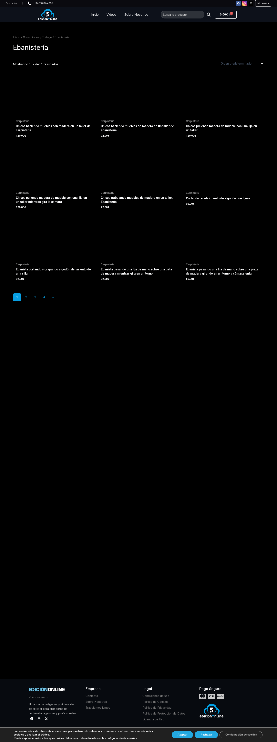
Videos (111, 14)
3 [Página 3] (35, 297)
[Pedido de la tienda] (241, 64)
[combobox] (182, 14)
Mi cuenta (263, 3)
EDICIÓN (47, 689)
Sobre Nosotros (136, 14)
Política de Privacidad (156, 707)
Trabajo (47, 37)
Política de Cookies (155, 702)
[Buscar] (208, 14)
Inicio (95, 14)
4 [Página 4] (44, 297)
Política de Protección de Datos (163, 713)
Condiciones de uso (155, 696)
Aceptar (181, 735)
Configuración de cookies (241, 735)
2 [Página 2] (26, 297)
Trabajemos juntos (98, 707)
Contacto (92, 696)
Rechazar (205, 735)
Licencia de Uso (153, 719)
